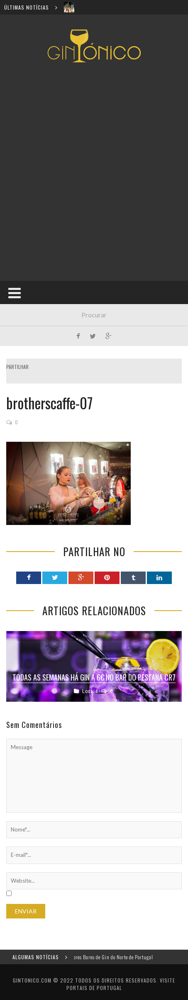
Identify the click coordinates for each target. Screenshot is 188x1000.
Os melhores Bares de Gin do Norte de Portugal (109, 956)
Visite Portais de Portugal (121, 984)
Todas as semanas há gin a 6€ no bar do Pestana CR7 (94, 677)
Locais (90, 691)
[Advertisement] (94, 171)
